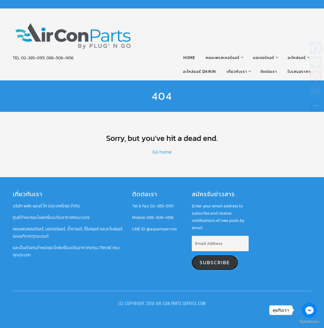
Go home (162, 151)
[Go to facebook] (309, 310)
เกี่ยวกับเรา (237, 71)
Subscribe (215, 262)
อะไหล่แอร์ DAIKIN (199, 71)
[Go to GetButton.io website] (309, 322)
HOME (189, 57)
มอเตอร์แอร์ (263, 57)
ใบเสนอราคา (299, 71)
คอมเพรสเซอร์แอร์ (223, 57)
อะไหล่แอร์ (297, 57)
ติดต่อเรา (268, 71)
